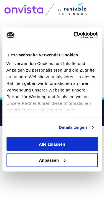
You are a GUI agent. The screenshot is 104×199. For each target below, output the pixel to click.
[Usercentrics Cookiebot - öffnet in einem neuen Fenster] (74, 35)
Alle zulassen (52, 144)
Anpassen (52, 160)
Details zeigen (73, 127)
